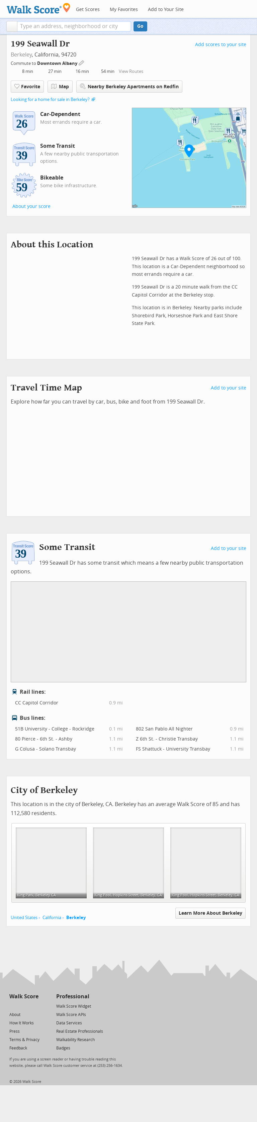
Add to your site (228, 388)
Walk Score (23, 996)
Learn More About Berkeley (210, 913)
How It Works (21, 1023)
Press (14, 1031)
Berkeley (21, 54)
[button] (11, 26)
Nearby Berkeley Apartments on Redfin (129, 86)
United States (24, 917)
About (14, 1014)
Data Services (69, 1023)
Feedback (18, 1048)
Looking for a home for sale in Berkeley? (50, 99)
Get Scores (88, 9)
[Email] (34, 1006)
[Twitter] (13, 1006)
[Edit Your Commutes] (81, 62)
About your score (31, 206)
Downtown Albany (57, 63)
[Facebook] (23, 1006)
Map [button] (60, 87)
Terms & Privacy (24, 1039)
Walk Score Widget (73, 1006)
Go (140, 26)
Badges (63, 1048)
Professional (72, 996)
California (51, 917)
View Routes (131, 71)
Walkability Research (75, 1039)
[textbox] (74, 26)
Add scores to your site (220, 44)
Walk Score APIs (71, 1014)
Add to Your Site (166, 9)
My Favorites (124, 9)
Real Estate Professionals (79, 1031)
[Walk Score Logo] (39, 8)
